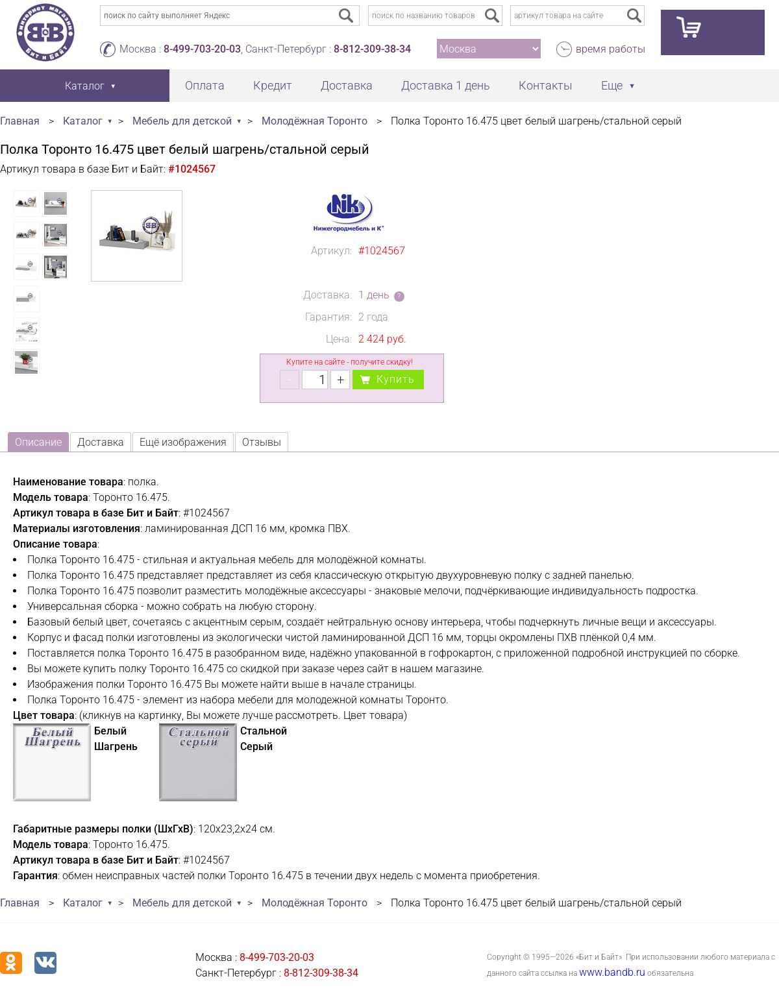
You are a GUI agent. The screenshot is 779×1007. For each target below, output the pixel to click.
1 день (374, 295)
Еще (612, 85)
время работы (610, 49)
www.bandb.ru (612, 972)
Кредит (272, 85)
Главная (20, 121)
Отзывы (261, 442)
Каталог (83, 121)
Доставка (347, 85)
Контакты (546, 85)
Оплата (205, 85)
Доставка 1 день (445, 85)
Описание (38, 442)
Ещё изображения (183, 442)
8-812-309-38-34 (372, 49)
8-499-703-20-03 (202, 49)
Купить (396, 379)
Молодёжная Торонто (314, 121)
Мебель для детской (182, 121)
